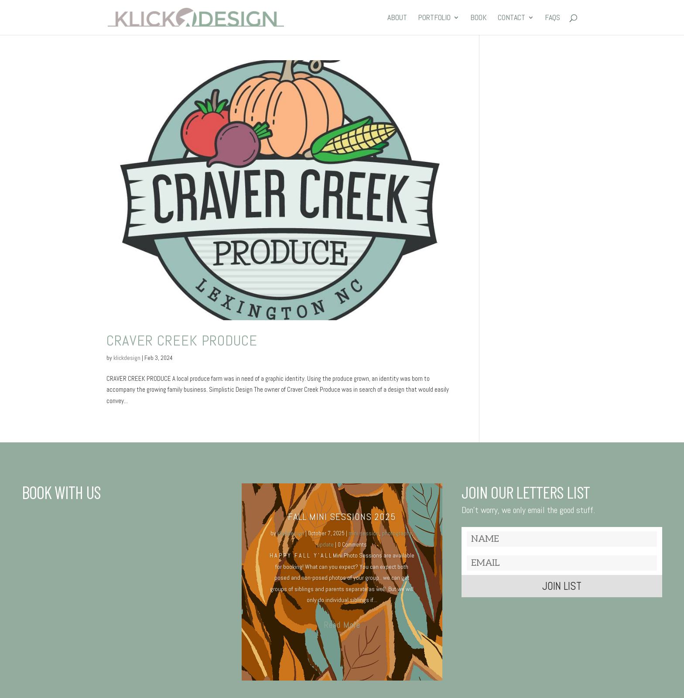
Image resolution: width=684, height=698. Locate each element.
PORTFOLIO (434, 18)
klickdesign (126, 358)
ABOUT (397, 18)
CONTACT (511, 18)
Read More (342, 624)
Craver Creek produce (181, 340)
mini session (364, 533)
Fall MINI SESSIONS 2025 (342, 516)
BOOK (478, 18)
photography (397, 533)
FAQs (552, 18)
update (325, 544)
